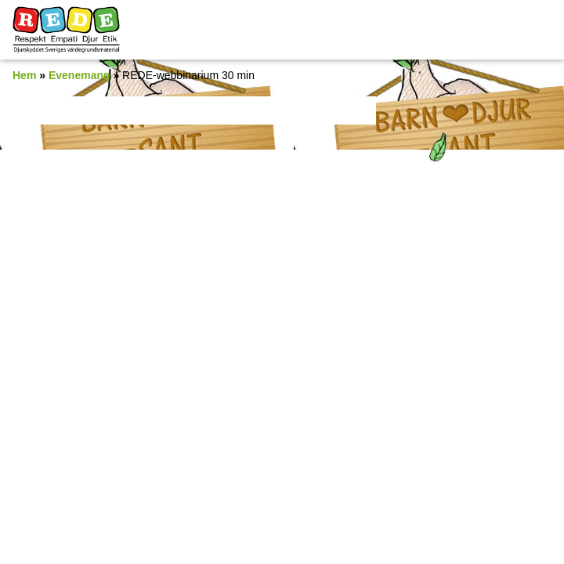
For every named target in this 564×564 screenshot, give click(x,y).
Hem (24, 75)
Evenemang (79, 75)
